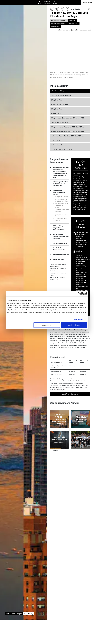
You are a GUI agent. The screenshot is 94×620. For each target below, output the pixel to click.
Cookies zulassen (74, 325)
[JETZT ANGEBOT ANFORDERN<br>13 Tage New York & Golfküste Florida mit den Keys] (59, 419)
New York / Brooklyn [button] (60, 104)
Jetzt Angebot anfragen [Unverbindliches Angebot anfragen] (70, 394)
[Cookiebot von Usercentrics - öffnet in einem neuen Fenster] (79, 293)
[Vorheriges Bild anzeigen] (2, 310)
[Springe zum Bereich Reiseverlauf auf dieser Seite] (72, 20)
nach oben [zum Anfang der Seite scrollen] (56, 450)
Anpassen (46, 325)
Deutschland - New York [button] (61, 95)
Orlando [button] (56, 113)
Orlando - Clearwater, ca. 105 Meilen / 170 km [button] (68, 117)
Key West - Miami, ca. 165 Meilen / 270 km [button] (67, 135)
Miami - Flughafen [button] (59, 144)
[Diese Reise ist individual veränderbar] (59, 20)
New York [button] (56, 99)
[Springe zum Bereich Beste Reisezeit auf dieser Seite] (55, 26)
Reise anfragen (87, 2)
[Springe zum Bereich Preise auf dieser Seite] (73, 23)
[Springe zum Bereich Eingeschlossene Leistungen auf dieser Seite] (59, 23)
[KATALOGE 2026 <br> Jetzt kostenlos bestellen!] (80, 419)
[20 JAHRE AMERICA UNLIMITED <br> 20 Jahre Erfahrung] (80, 439)
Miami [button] (55, 140)
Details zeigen (78, 319)
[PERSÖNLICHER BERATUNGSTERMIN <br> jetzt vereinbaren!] (59, 439)
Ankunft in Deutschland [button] (61, 149)
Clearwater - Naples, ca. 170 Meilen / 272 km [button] (68, 126)
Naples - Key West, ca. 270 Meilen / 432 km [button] (67, 131)
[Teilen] (89, 9)
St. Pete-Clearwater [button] (59, 122)
